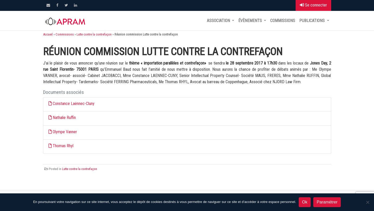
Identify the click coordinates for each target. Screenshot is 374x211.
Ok (304, 202)
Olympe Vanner (65, 131)
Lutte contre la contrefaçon (94, 34)
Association (219, 20)
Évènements (250, 20)
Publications (312, 20)
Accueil (48, 34)
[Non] (367, 202)
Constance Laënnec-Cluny (73, 103)
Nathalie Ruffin (64, 117)
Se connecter (313, 5)
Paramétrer (327, 202)
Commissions (282, 20)
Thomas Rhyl (63, 145)
